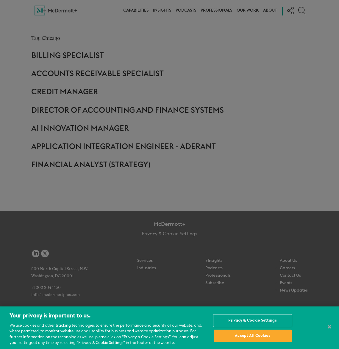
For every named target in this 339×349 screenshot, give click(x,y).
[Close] (329, 327)
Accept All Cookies (252, 336)
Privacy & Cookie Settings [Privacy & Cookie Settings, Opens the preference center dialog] (252, 321)
